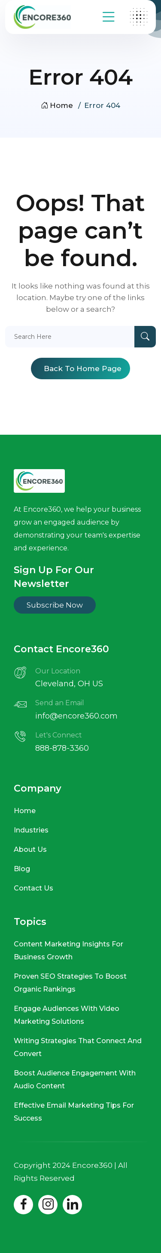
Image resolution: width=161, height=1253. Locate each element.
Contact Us (33, 888)
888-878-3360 (62, 748)
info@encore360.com (76, 716)
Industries (31, 830)
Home (57, 105)
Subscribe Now (55, 605)
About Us (30, 849)
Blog (22, 869)
